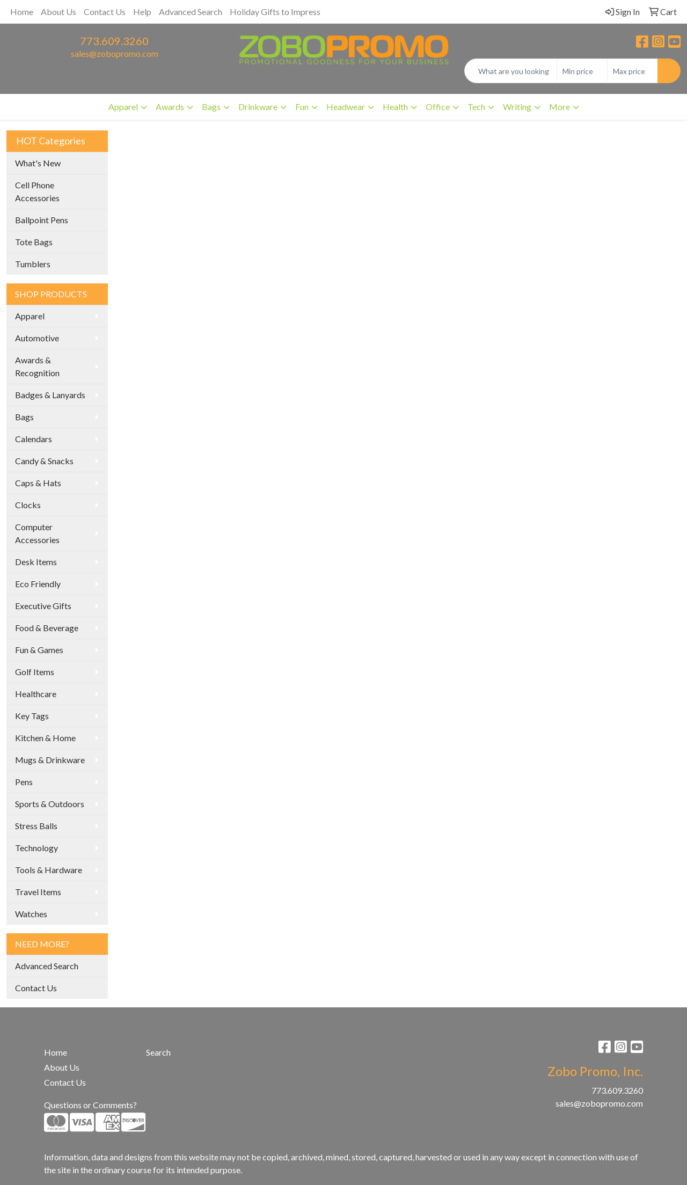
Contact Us (105, 11)
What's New (38, 163)
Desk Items (36, 562)
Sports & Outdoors (49, 804)
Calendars (33, 439)
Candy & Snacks (44, 461)
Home (21, 11)
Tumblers (32, 264)
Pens (24, 782)
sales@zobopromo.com (114, 53)
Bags (24, 417)
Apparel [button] (123, 106)
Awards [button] (170, 106)
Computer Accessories (37, 533)
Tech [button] (476, 106)
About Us (58, 11)
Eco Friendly (38, 584)
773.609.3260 (114, 40)
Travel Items (38, 892)
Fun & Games (39, 650)
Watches (31, 914)
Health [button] (395, 106)
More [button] (559, 106)
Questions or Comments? (90, 1105)
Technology (36, 848)
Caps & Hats (38, 483)
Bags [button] (211, 106)
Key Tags (32, 716)
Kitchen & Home (45, 738)
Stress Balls (36, 826)
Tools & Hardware (48, 870)
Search (158, 1052)
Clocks (28, 505)
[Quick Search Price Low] (582, 70)
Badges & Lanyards (50, 395)
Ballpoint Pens (41, 220)
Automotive (37, 338)
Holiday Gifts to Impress (275, 11)
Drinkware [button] (257, 106)
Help (142, 11)
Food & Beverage (46, 628)
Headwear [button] (345, 106)
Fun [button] (302, 106)
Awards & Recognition (37, 366)
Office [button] (438, 106)
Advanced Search (190, 11)
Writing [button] (517, 106)
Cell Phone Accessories (37, 191)
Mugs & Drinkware (50, 760)
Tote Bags (34, 242)
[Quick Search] (510, 70)
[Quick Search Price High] (632, 70)
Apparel (30, 316)
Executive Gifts (43, 606)
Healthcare (35, 694)
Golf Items (34, 672)
